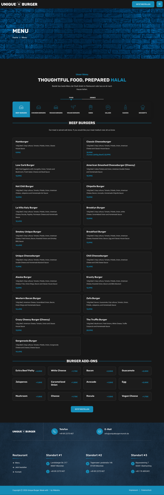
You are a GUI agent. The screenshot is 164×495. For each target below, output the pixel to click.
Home (15, 37)
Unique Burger (33, 490)
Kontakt (18, 472)
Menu (17, 463)
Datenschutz (146, 490)
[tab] (21, 109)
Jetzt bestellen (21, 467)
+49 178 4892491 (143, 471)
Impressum (133, 490)
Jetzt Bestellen (143, 4)
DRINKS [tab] (93, 97)
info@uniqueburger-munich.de (117, 434)
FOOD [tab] (71, 97)
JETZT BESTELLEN (82, 409)
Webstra (56, 490)
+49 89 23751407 (66, 434)
